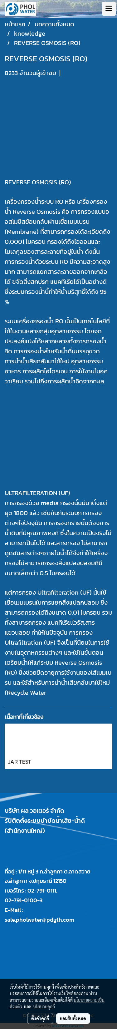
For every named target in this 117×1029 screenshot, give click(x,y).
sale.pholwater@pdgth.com (39, 919)
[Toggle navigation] (109, 9)
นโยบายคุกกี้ (44, 1006)
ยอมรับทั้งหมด (73, 1018)
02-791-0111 (41, 890)
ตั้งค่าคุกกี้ (40, 1018)
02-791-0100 (21, 900)
